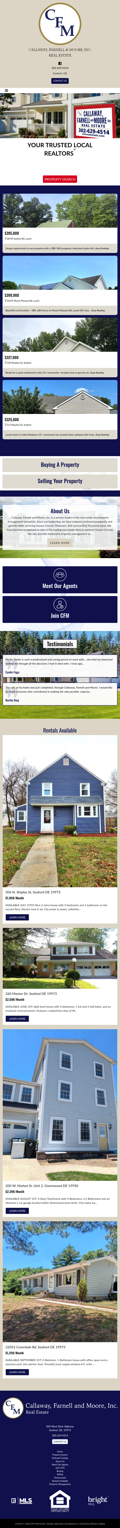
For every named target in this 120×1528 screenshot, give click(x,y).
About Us (60, 1461)
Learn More (60, 542)
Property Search (60, 179)
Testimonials (60, 1477)
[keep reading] (102, 248)
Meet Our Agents (60, 1464)
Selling (60, 1474)
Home (60, 1451)
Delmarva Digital (97, 1523)
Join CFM (60, 1467)
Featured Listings (60, 1458)
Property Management (60, 1484)
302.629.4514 (60, 67)
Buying (60, 1471)
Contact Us (60, 80)
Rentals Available (60, 1481)
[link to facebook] (60, 63)
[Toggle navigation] (6, 90)
